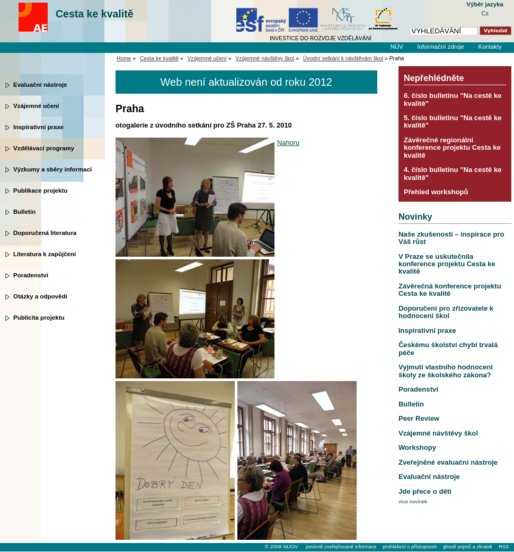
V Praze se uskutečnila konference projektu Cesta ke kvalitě (446, 264)
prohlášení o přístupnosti (409, 546)
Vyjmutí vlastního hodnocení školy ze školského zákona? (445, 370)
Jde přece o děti (424, 491)
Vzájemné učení (36, 106)
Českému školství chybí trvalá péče (448, 348)
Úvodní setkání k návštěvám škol (343, 58)
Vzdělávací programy (43, 148)
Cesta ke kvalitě (95, 14)
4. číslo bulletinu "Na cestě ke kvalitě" (453, 173)
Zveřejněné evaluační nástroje (448, 462)
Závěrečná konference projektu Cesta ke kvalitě (449, 289)
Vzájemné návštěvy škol (264, 58)
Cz (485, 13)
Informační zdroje (440, 46)
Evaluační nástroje (40, 85)
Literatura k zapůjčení (44, 254)
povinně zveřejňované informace (341, 546)
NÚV (397, 46)
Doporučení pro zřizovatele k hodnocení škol (445, 312)
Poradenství (30, 275)
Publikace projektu (40, 190)
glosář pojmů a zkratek (467, 546)
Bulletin (24, 212)
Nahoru (288, 143)
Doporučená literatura (45, 233)
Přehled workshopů (436, 192)
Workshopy (417, 447)
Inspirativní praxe (38, 127)
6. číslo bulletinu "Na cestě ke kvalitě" (453, 99)
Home (124, 58)
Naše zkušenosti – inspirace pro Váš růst (451, 238)
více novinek (413, 501)
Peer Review (418, 418)
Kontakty (490, 46)
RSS (504, 546)
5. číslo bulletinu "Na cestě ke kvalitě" (453, 121)
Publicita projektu (39, 317)
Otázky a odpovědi (40, 296)
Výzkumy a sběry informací (52, 169)
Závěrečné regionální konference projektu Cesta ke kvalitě (452, 147)
